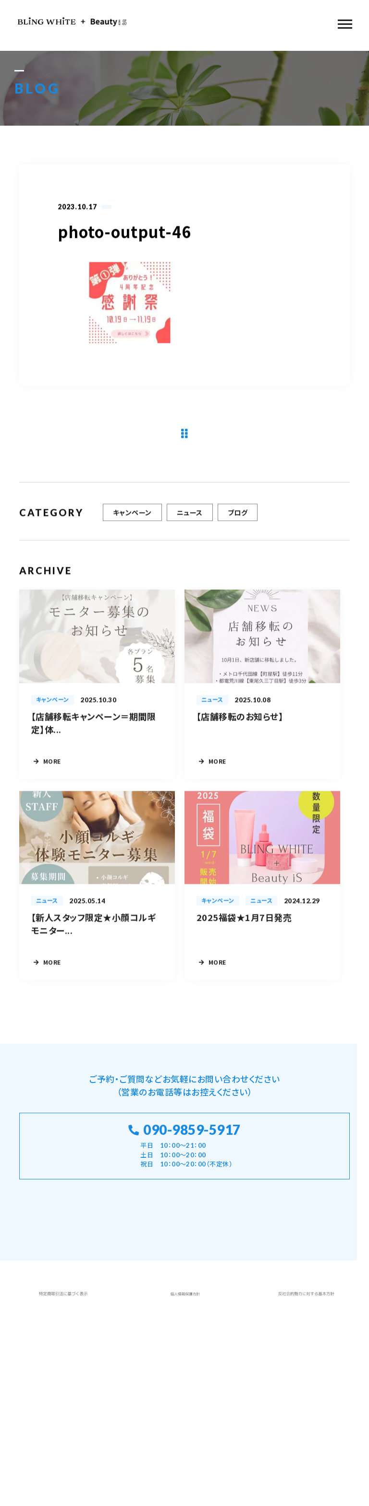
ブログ (237, 516)
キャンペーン (132, 516)
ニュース (190, 516)
